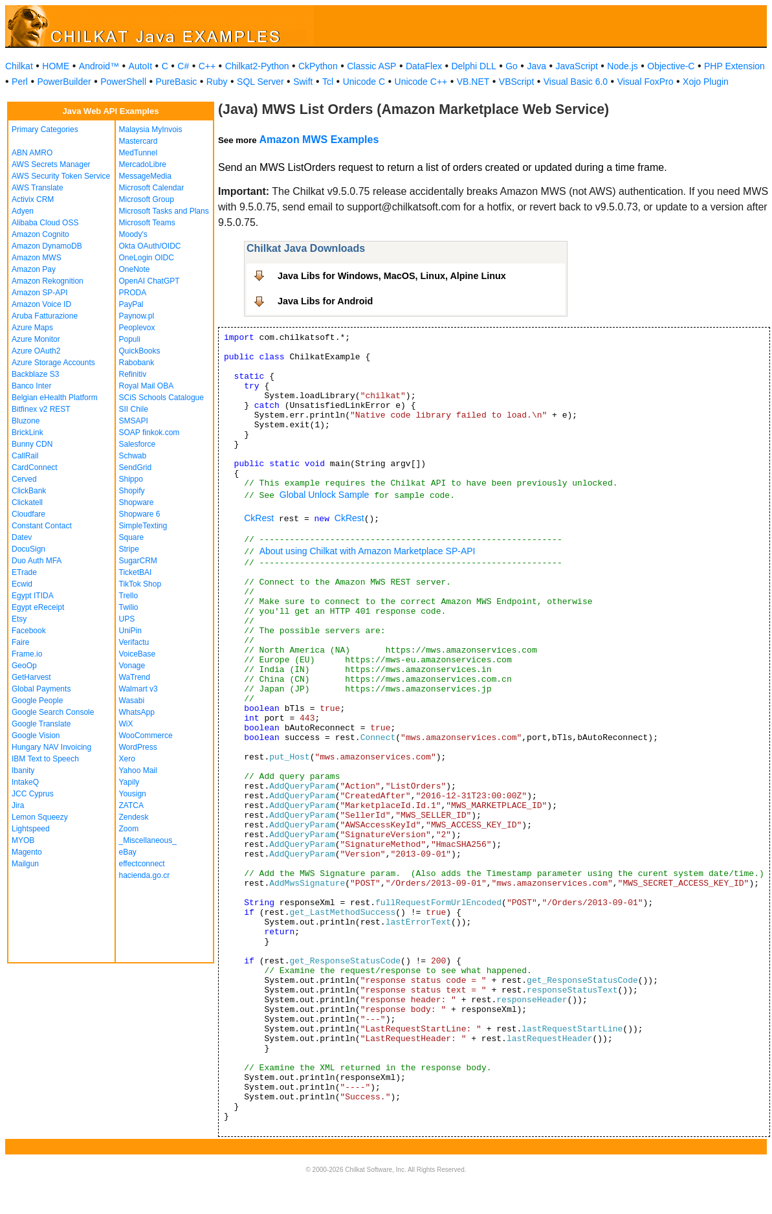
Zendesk (134, 817)
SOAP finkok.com (149, 432)
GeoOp (24, 665)
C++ (207, 66)
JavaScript (577, 66)
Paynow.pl (137, 315)
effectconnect (142, 863)
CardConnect (35, 467)
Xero (127, 758)
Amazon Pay (34, 269)
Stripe (129, 549)
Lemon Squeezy (40, 817)
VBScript (516, 81)
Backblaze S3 (35, 374)
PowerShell (123, 81)
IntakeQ (25, 782)
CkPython (318, 66)
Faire (20, 642)
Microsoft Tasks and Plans (164, 211)
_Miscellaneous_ (148, 840)
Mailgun (25, 863)
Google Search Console (53, 712)
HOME (55, 66)
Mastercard (138, 141)
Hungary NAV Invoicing (51, 747)
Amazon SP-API (40, 292)
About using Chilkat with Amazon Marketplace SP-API (367, 551)
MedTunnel (138, 152)
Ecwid (22, 584)
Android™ (99, 66)
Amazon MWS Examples (319, 139)
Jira (18, 805)
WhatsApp (137, 712)
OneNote (134, 269)
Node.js (622, 66)
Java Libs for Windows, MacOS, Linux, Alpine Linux (392, 276)
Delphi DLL (473, 66)
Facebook (29, 630)
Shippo (131, 479)
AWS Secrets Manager (51, 164)
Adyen (23, 211)
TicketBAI (135, 572)
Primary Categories (45, 129)
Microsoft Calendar (151, 187)
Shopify (132, 490)
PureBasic (176, 81)
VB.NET (473, 81)
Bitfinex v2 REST (41, 409)
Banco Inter (31, 385)
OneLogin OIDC (146, 257)
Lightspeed (31, 828)
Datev (22, 537)
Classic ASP (371, 66)
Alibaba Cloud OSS (45, 222)
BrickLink (27, 432)
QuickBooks (139, 350)
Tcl (327, 81)
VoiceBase (137, 653)
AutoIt (141, 66)
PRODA (133, 292)
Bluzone (25, 420)
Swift (303, 81)
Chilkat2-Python (257, 66)
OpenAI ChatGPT (149, 281)
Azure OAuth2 (36, 350)
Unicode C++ (421, 81)
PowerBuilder (64, 81)
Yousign (132, 793)
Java (536, 66)
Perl (20, 81)
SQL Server (260, 81)
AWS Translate (37, 187)
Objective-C (670, 66)
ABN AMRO (32, 152)
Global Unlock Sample (324, 494)
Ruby (217, 81)
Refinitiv (133, 374)
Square (131, 537)
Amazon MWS (36, 257)
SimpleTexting (143, 525)
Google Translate (41, 723)
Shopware (136, 502)
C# (183, 66)
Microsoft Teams (147, 222)
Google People (37, 700)
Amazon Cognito (40, 234)
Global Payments (41, 688)
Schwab (133, 455)
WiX (126, 723)
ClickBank (29, 490)
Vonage (132, 665)
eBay (128, 852)
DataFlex (424, 66)
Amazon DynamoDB (47, 246)
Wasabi (132, 700)
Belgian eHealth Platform (55, 397)
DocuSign (28, 549)
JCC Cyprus (33, 793)
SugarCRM (138, 560)
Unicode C (364, 81)
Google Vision (36, 735)
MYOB (23, 840)
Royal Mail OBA (146, 385)
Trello (128, 595)
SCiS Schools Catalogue (161, 397)
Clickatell (27, 502)
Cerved (24, 479)
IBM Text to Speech (45, 758)
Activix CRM (33, 199)
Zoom (129, 828)
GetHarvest (31, 677)
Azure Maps (32, 327)
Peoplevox (137, 327)
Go (511, 66)
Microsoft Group (146, 199)
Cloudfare (28, 514)
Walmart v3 (138, 688)
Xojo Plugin (706, 81)
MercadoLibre (142, 164)
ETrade (24, 572)
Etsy (19, 619)
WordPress (138, 747)
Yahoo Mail (138, 770)
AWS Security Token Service (61, 176)
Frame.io (27, 653)
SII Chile (133, 409)
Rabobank (137, 362)
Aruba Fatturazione (45, 315)
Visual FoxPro (645, 81)
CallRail (25, 455)
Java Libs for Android (325, 301)
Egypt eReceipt (38, 607)
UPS (127, 619)
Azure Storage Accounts (53, 362)
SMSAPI (133, 420)
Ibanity (23, 770)
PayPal (131, 304)
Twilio (128, 607)
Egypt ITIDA (33, 595)
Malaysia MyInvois (150, 129)
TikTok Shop (140, 584)
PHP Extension (734, 66)
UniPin (130, 630)
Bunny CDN (32, 444)
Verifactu (134, 642)
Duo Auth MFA (36, 560)
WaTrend (134, 677)
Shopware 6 (139, 514)
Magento (27, 852)
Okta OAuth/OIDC (150, 246)
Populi (129, 339)
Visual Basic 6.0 (576, 81)
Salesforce (137, 444)
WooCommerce (146, 735)
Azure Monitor (36, 339)
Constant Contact (42, 525)
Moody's (133, 234)
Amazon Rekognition (47, 281)
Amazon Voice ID (41, 304)
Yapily (129, 782)
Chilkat (19, 66)
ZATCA (131, 805)
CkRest (259, 518)
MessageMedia (145, 176)
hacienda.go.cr (144, 875)
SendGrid (135, 467)
